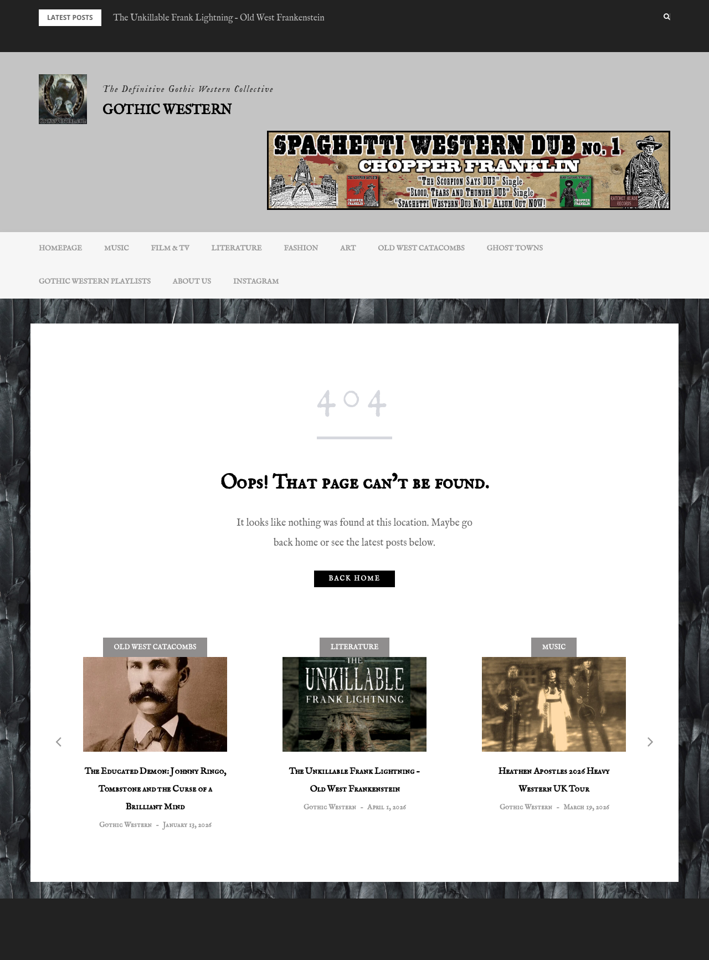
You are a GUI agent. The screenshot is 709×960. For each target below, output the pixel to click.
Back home (354, 578)
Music (116, 248)
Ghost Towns (515, 248)
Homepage (60, 248)
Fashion (301, 248)
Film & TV (170, 248)
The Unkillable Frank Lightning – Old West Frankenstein (219, 18)
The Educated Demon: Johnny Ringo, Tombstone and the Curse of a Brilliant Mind (155, 789)
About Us (192, 281)
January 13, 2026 (187, 825)
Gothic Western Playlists (95, 281)
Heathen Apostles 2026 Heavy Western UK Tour (554, 780)
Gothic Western (167, 110)
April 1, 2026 (386, 807)
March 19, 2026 (586, 807)
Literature (237, 248)
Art (348, 248)
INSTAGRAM (256, 281)
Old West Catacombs (421, 248)
